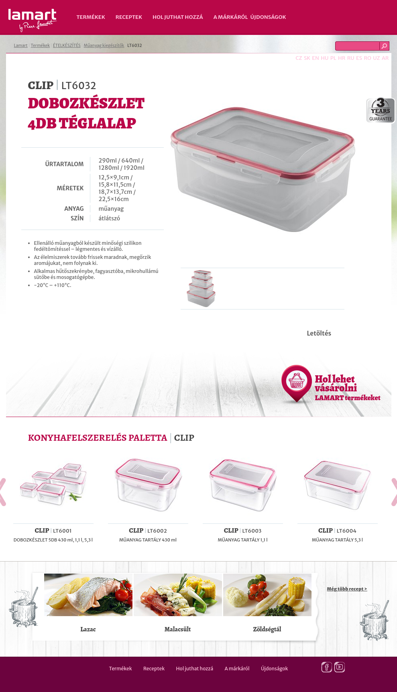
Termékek (91, 17)
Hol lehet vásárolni (348, 387)
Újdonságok (268, 17)
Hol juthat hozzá (178, 17)
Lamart (32, 20)
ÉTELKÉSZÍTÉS (67, 45)
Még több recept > (347, 589)
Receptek (129, 17)
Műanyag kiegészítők (104, 45)
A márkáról (231, 17)
